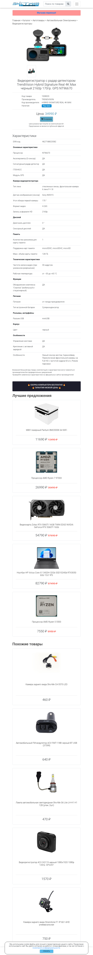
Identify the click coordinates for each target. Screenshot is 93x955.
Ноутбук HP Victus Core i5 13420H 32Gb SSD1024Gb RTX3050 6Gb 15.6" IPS (46, 573)
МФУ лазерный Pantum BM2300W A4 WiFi (46, 430)
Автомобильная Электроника (61, 20)
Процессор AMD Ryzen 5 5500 (46, 622)
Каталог (26, 20)
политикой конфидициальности (46, 948)
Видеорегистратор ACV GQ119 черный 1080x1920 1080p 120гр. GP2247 (46, 863)
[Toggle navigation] (77, 4)
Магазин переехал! (46, 13)
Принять (46, 951)
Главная (16, 20)
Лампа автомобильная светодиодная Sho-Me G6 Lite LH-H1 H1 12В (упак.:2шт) (46, 803)
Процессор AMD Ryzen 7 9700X (46, 478)
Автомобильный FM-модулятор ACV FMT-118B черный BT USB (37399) (46, 744)
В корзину (46, 119)
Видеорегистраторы (22, 23)
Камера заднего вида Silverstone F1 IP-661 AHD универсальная (46, 923)
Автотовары (39, 20)
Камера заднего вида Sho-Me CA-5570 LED (46, 684)
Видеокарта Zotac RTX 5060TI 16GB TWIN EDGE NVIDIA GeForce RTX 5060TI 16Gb (46, 525)
